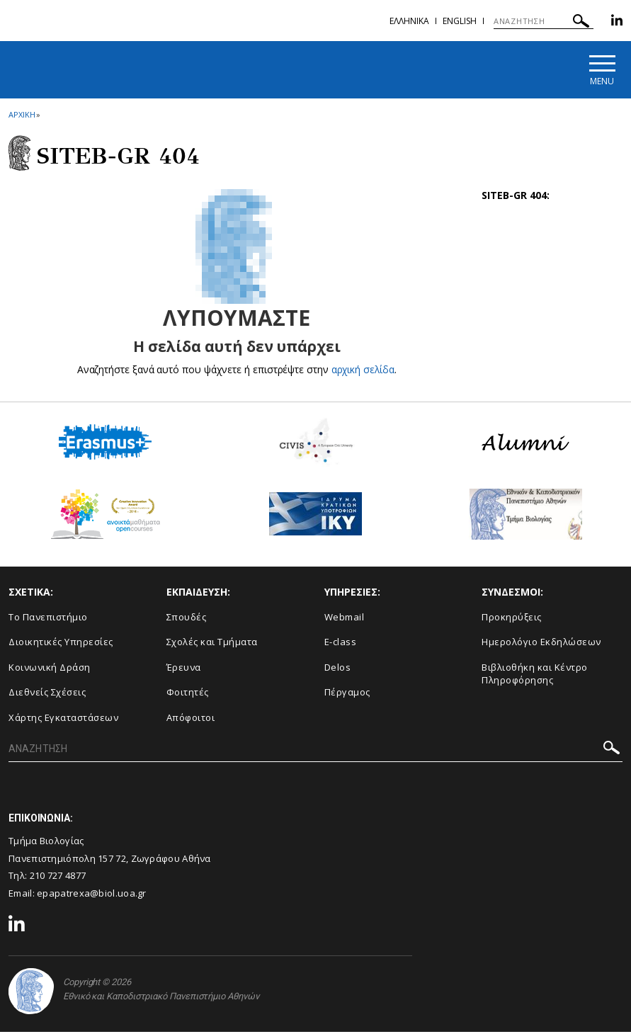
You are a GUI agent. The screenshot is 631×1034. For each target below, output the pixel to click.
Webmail (344, 618)
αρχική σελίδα (363, 370)
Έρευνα (183, 668)
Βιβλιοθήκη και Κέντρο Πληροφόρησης (535, 675)
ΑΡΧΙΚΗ (21, 115)
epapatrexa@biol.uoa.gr (92, 894)
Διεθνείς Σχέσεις (47, 694)
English (460, 21)
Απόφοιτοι (190, 718)
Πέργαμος (347, 694)
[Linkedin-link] (617, 22)
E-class (340, 643)
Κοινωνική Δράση (49, 668)
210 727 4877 (58, 877)
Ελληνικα (409, 21)
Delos (337, 668)
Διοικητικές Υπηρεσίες (60, 643)
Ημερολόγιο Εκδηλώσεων (541, 643)
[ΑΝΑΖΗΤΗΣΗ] (543, 21)
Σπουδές (186, 618)
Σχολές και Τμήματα (212, 643)
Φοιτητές (187, 694)
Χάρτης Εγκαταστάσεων (63, 718)
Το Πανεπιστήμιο (48, 618)
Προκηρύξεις (512, 618)
